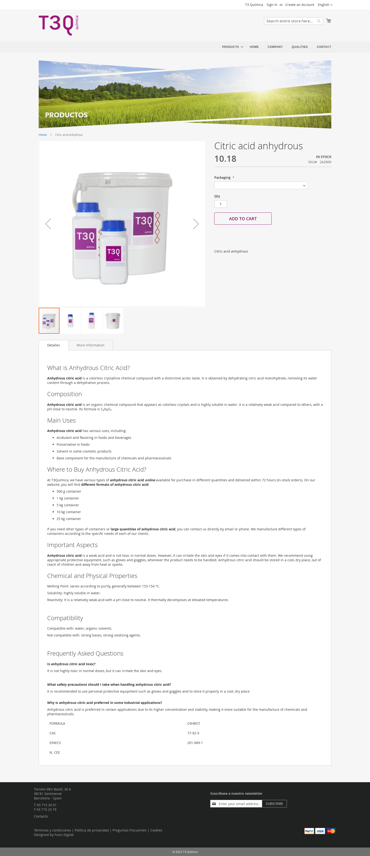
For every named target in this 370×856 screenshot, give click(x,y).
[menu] (277, 47)
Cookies (156, 830)
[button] (325, 5)
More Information (91, 345)
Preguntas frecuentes (130, 830)
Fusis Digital (64, 834)
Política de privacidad (92, 830)
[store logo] (59, 25)
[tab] (53, 345)
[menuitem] (231, 47)
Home (43, 135)
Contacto (41, 816)
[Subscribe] (274, 803)
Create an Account (299, 4)
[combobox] (293, 21)
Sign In (272, 4)
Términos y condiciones (52, 830)
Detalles (53, 345)
